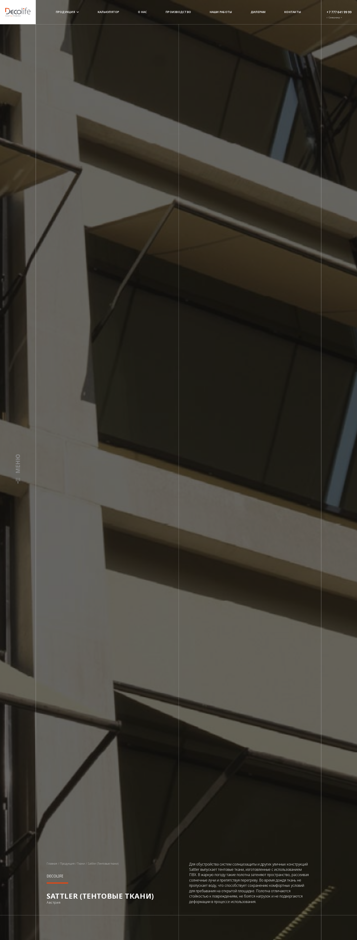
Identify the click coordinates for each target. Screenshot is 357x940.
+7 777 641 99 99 (339, 12)
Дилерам (258, 12)
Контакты (292, 12)
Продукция (67, 12)
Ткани (81, 864)
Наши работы (221, 12)
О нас (142, 12)
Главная (52, 864)
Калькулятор (108, 12)
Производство (178, 12)
